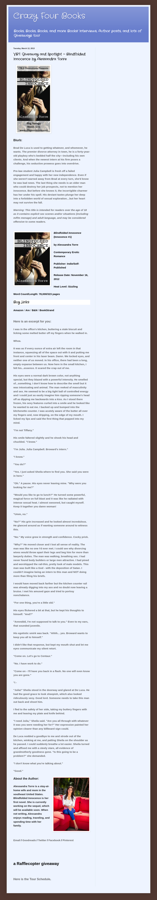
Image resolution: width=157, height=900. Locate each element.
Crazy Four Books (49, 16)
